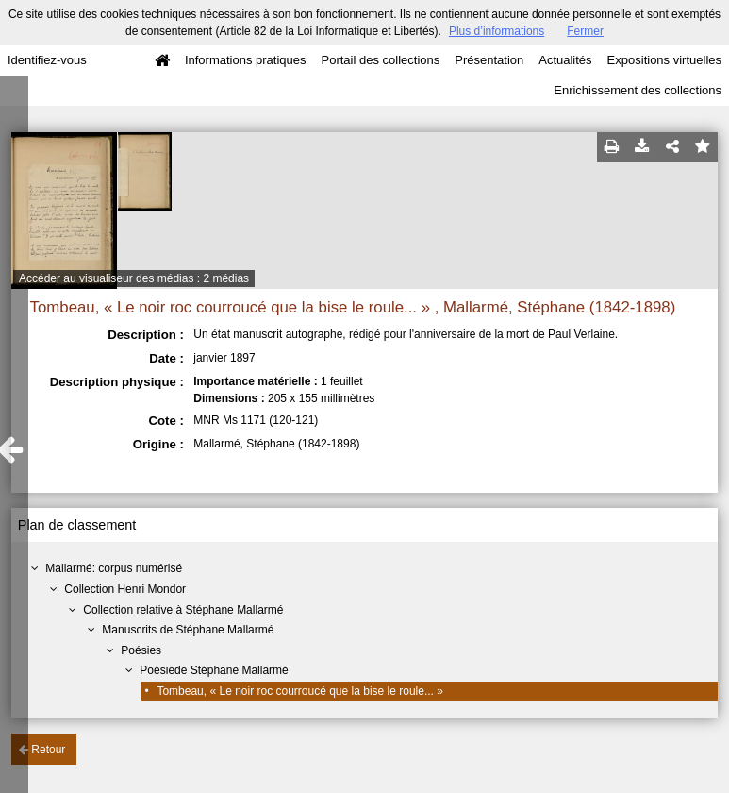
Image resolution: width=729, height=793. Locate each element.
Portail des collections (381, 60)
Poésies (141, 650)
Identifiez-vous (47, 60)
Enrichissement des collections (637, 90)
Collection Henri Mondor (125, 589)
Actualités (564, 60)
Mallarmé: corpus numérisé (113, 568)
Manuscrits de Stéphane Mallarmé (187, 629)
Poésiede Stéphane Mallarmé (214, 670)
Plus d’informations (496, 31)
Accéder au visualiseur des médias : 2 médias (134, 278)
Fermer (585, 31)
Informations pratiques (246, 60)
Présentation (489, 60)
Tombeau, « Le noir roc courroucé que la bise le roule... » (300, 691)
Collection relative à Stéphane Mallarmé (183, 609)
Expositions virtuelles (664, 60)
